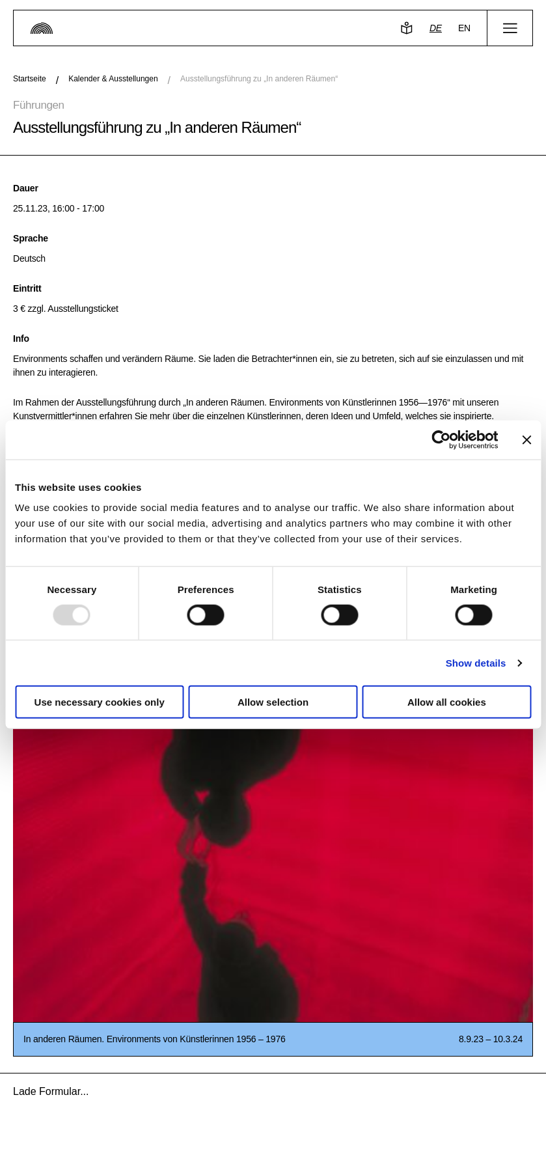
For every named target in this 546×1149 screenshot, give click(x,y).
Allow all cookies (446, 702)
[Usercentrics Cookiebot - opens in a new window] (441, 439)
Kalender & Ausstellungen (112, 78)
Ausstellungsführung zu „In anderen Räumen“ (259, 78)
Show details (476, 662)
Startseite (29, 78)
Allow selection (273, 702)
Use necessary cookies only (99, 702)
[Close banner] (526, 439)
